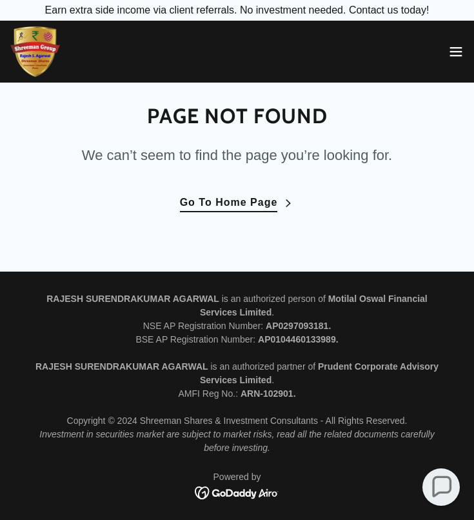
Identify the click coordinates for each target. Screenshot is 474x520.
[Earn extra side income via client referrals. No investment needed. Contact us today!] (237, 10)
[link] (35, 51)
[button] (456, 52)
